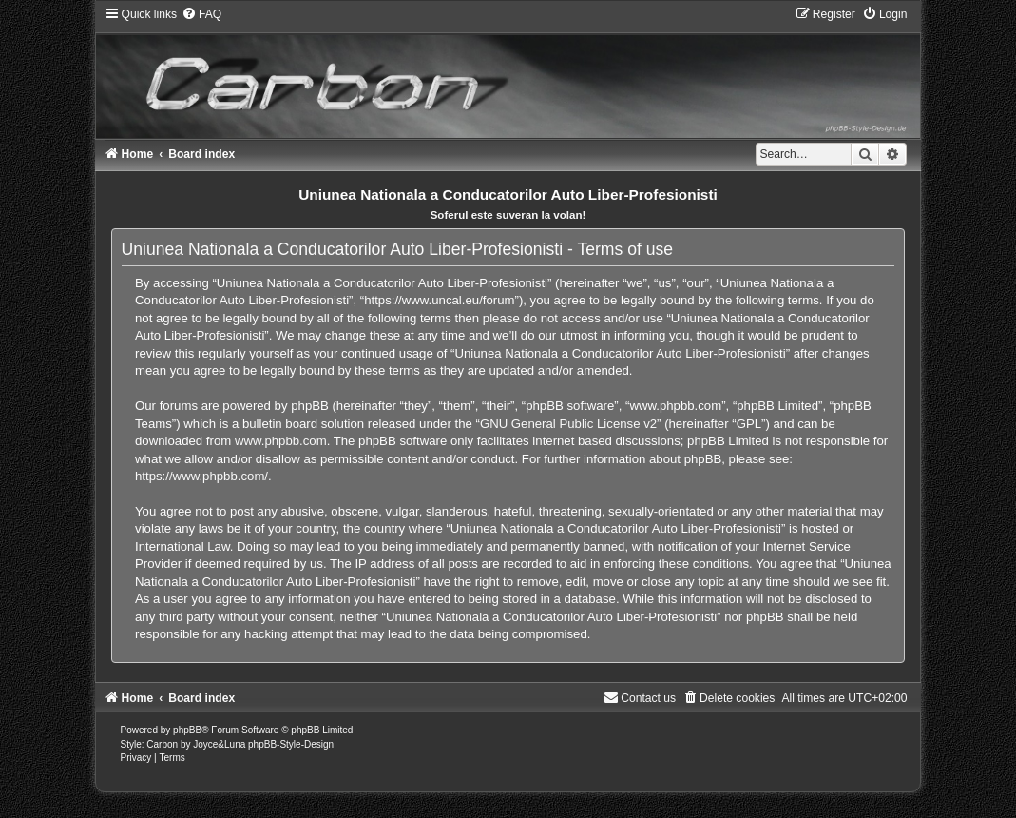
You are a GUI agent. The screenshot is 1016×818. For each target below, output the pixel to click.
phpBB (187, 730)
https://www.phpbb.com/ (201, 476)
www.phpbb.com (281, 441)
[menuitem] (201, 14)
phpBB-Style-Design (291, 744)
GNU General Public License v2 (568, 424)
